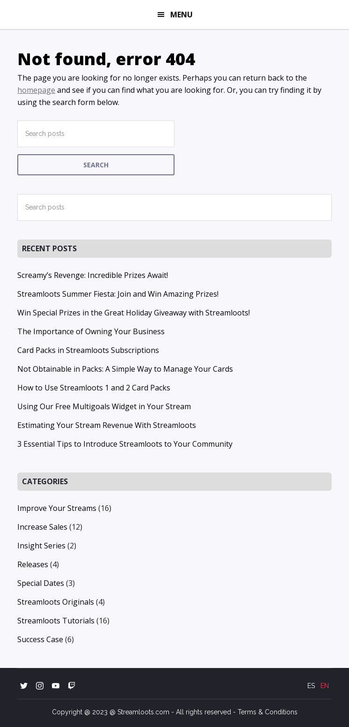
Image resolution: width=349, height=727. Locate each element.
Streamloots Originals (55, 602)
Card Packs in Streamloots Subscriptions (88, 350)
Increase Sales (42, 527)
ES (311, 686)
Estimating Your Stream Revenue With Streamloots (106, 425)
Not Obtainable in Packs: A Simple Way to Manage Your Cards (125, 369)
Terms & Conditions (268, 712)
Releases (32, 564)
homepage (36, 90)
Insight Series (41, 545)
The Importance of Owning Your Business (91, 331)
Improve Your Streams (56, 508)
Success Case (40, 639)
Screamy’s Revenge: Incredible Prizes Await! (92, 275)
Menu (181, 14)
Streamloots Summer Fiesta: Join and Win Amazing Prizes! (117, 294)
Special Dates (40, 583)
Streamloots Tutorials (56, 620)
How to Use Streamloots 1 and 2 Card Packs (93, 387)
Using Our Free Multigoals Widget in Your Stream (104, 406)
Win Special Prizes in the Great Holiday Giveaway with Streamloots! (133, 312)
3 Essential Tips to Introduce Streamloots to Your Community (125, 444)
